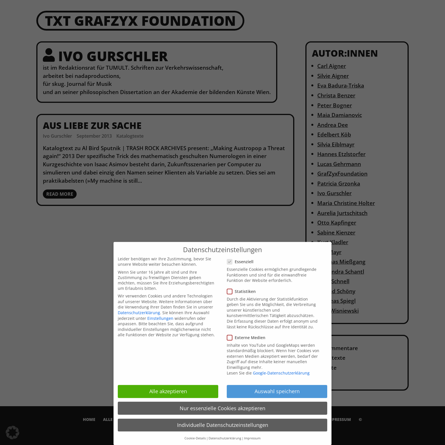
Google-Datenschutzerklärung (281, 377)
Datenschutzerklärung (139, 317)
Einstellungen (160, 323)
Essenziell (242, 266)
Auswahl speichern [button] (277, 396)
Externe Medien (248, 342)
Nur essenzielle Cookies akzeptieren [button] (222, 413)
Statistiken (243, 296)
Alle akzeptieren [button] (168, 396)
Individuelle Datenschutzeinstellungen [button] (222, 429)
